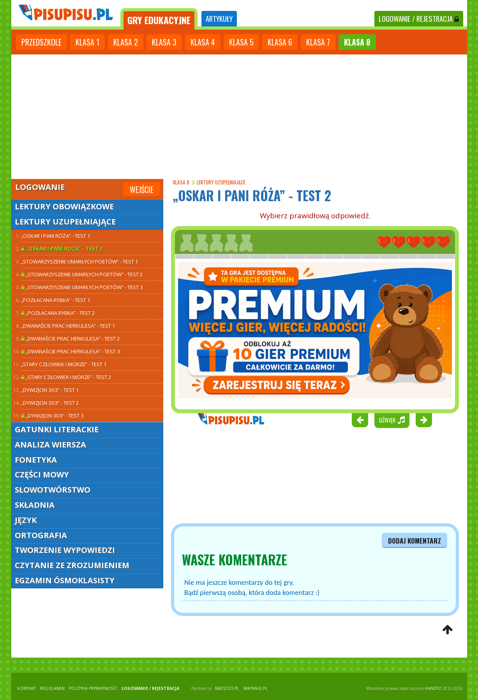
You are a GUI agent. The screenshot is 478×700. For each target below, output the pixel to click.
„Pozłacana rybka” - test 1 (55, 300)
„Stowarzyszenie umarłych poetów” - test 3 (82, 287)
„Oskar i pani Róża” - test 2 (62, 248)
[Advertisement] (239, 116)
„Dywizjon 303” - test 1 (50, 389)
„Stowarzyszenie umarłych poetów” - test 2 (82, 274)
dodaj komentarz (414, 540)
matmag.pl (255, 688)
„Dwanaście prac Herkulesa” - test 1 (68, 325)
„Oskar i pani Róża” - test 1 (55, 235)
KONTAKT (26, 688)
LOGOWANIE (419, 18)
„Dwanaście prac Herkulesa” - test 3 (70, 351)
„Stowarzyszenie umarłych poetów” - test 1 (79, 261)
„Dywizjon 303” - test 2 (50, 402)
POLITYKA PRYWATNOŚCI (93, 688)
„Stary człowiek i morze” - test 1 (64, 364)
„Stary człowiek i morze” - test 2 (66, 377)
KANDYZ (433, 688)
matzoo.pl (227, 688)
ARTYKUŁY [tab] (219, 18)
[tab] (159, 19)
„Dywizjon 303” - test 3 (52, 415)
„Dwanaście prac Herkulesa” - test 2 (70, 338)
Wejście (141, 189)
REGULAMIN (52, 688)
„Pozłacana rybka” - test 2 (58, 312)
